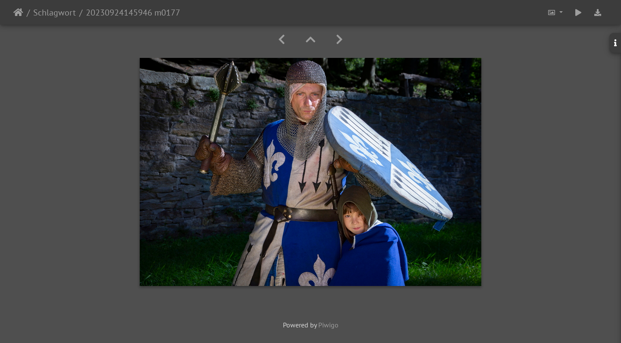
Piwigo (328, 325)
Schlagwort (54, 12)
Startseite (18, 12)
